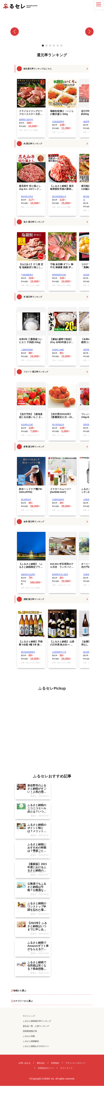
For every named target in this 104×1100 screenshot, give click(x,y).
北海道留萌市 (58, 121)
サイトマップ (66, 1069)
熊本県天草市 (27, 196)
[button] (14, 31)
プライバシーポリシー (75, 1064)
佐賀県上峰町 (58, 350)
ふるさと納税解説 (31, 1043)
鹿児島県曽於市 (59, 196)
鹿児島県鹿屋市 (28, 652)
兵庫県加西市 (58, 499)
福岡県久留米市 (26, 119)
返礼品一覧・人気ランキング (36, 1027)
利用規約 (55, 1064)
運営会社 (41, 1064)
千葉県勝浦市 (27, 275)
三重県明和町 (27, 350)
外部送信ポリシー (46, 1069)
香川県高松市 (58, 425)
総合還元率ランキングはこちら (38, 69)
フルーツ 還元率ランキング (36, 372)
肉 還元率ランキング (33, 143)
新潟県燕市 (26, 499)
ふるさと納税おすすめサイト (36, 1048)
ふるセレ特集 (29, 1037)
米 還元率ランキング (33, 297)
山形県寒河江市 (59, 652)
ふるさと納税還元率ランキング (37, 1022)
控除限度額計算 (30, 1032)
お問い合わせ (24, 1064)
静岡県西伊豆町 (59, 275)
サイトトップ (29, 1017)
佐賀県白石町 (27, 425)
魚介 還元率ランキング (34, 222)
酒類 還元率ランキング (34, 599)
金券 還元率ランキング (34, 521)
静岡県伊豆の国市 (60, 574)
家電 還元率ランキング (34, 447)
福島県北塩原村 (28, 574)
